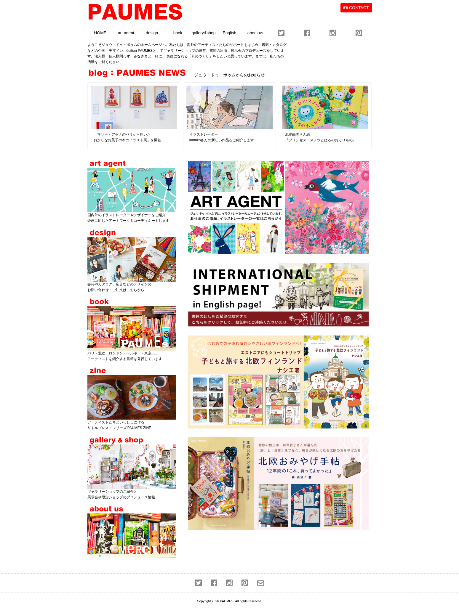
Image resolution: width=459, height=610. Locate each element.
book (177, 32)
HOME (100, 32)
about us (255, 32)
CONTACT (359, 7)
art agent (126, 32)
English (229, 32)
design (152, 32)
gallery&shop (204, 32)
